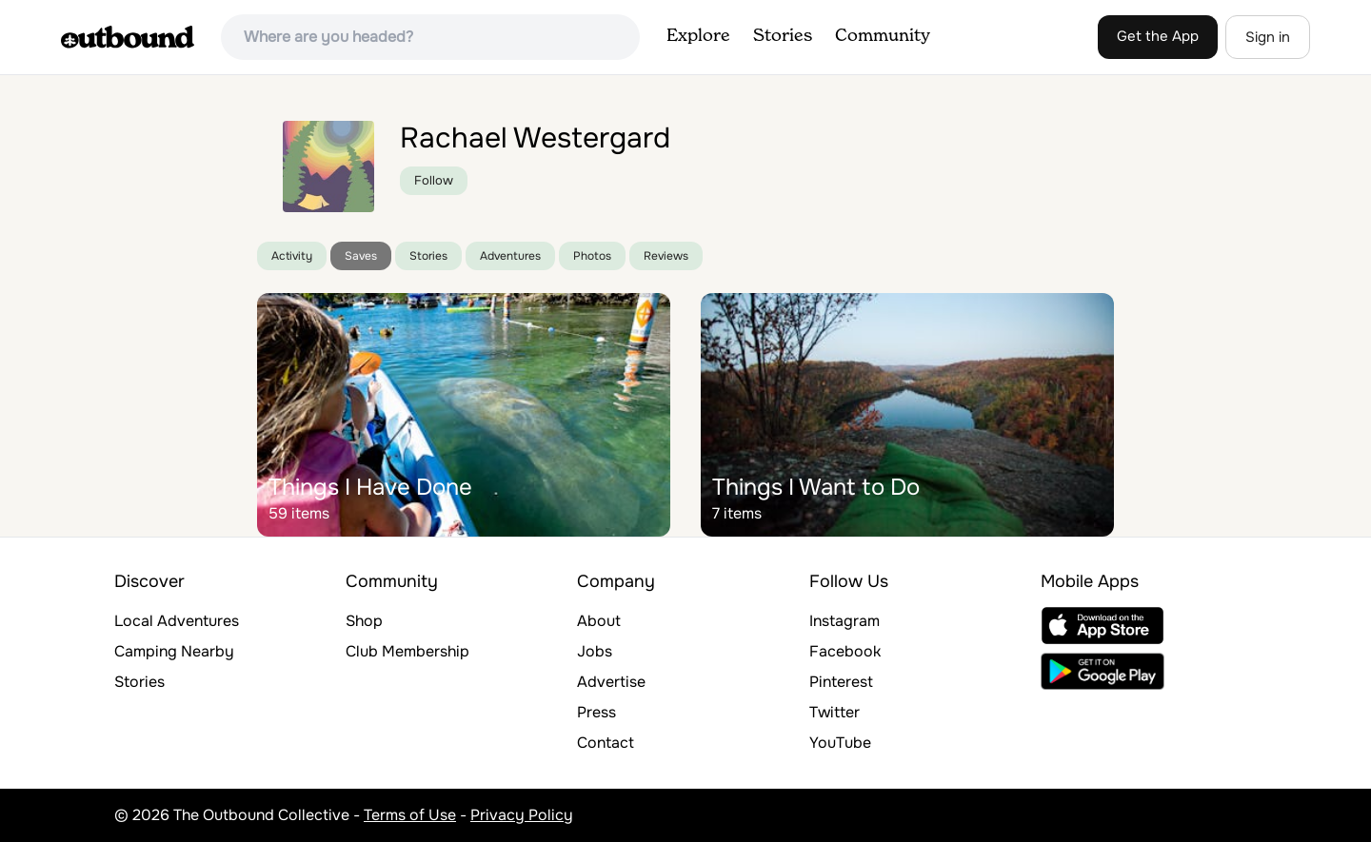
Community (882, 36)
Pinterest (841, 682)
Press (596, 712)
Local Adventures (176, 621)
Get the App (1158, 36)
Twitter (834, 712)
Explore (698, 36)
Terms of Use (410, 815)
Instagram (844, 621)
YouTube (840, 743)
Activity (291, 256)
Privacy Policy (521, 815)
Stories (782, 36)
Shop (364, 621)
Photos (592, 256)
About (599, 621)
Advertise (611, 682)
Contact (605, 743)
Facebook (845, 651)
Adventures (510, 256)
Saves (361, 256)
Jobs (594, 651)
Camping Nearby (174, 651)
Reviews (666, 256)
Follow (433, 180)
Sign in (1267, 37)
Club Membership (407, 651)
